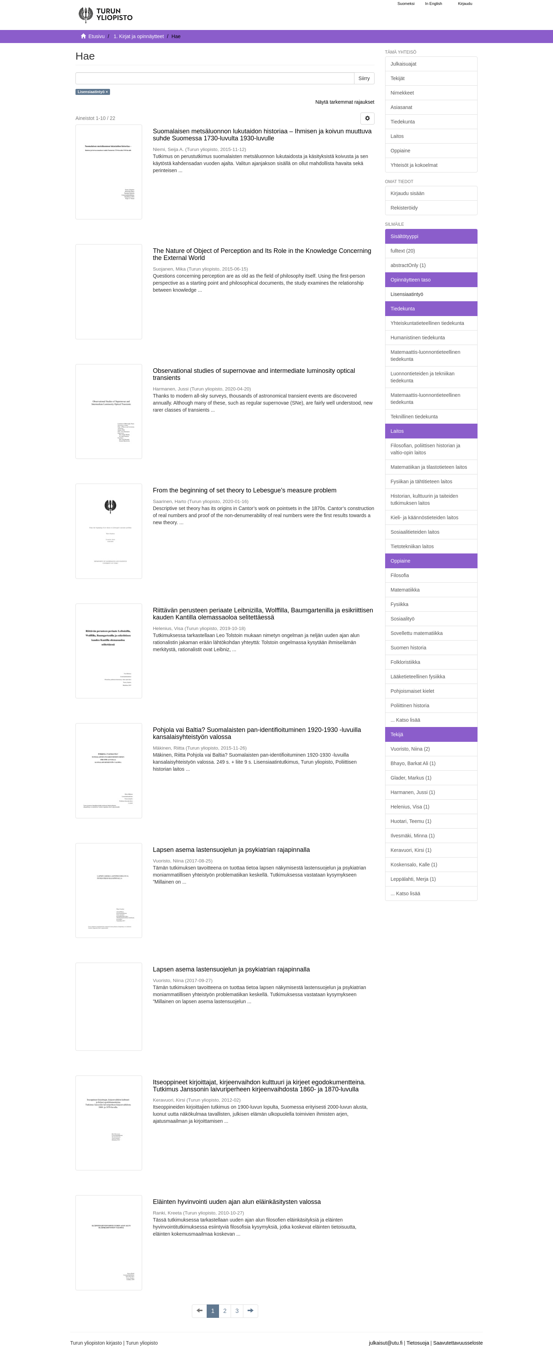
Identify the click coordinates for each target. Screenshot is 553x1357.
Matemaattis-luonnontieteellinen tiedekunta (426, 355)
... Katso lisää (405, 720)
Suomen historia (408, 647)
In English (433, 3)
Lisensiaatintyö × (93, 92)
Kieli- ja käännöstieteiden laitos (424, 517)
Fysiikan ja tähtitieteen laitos (421, 481)
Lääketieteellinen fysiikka (418, 676)
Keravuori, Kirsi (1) (411, 850)
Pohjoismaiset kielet (413, 691)
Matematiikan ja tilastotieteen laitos (429, 467)
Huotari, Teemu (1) (411, 821)
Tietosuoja (418, 1343)
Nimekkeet (402, 93)
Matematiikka (405, 590)
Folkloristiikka (405, 662)
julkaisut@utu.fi (385, 1343)
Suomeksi (405, 3)
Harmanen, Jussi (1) (413, 792)
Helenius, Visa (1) (410, 807)
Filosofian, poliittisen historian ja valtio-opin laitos (426, 449)
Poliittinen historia (410, 705)
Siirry (364, 78)
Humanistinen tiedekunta (418, 337)
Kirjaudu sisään (408, 193)
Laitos (397, 136)
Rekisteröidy (404, 208)
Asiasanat (401, 107)
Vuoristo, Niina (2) (410, 749)
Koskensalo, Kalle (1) (414, 864)
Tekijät (398, 78)
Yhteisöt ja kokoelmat (414, 165)
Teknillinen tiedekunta (414, 416)
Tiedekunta (403, 122)
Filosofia (400, 575)
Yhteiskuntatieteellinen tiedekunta (427, 323)
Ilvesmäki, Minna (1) (413, 835)
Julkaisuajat (404, 64)
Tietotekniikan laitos (412, 546)
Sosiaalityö (403, 619)
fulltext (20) (403, 251)
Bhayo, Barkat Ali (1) (413, 763)
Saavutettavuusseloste (458, 1343)
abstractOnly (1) (408, 265)
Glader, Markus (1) (411, 778)
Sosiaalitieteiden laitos (415, 532)
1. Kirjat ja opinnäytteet (139, 36)
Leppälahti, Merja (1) (413, 879)
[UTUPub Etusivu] (105, 12)
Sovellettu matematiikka (417, 633)
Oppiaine (401, 150)
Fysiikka (400, 604)
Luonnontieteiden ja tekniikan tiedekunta (423, 377)
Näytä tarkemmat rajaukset (344, 102)
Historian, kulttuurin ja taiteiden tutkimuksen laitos (424, 499)
